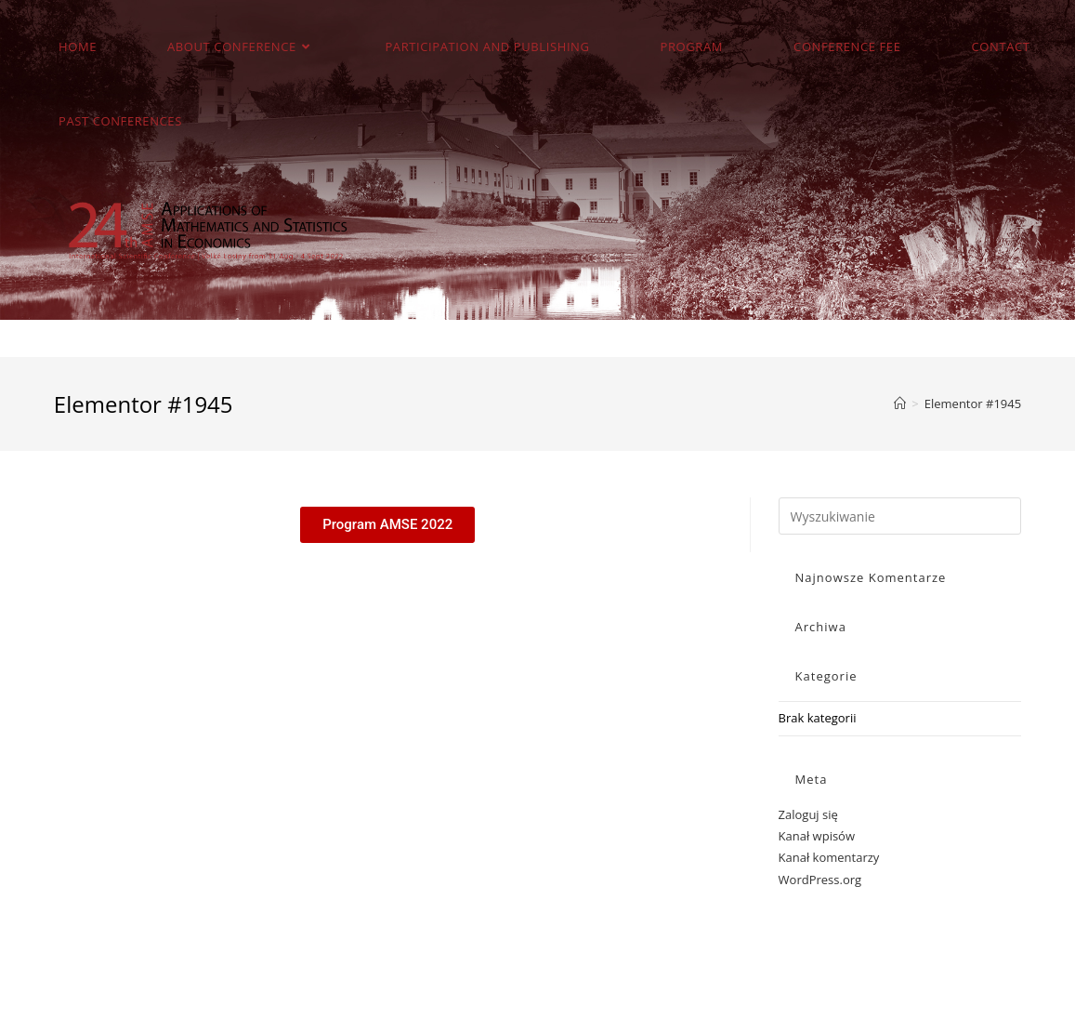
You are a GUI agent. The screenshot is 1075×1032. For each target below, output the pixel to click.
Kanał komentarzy (829, 857)
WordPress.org (820, 879)
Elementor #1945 (972, 403)
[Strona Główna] (900, 403)
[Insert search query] (900, 516)
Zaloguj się (808, 814)
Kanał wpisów (817, 835)
